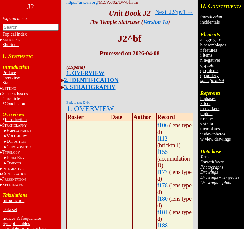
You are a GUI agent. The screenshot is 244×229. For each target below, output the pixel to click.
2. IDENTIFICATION (91, 80)
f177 (162, 172)
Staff (7, 82)
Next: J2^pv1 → (174, 12)
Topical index (15, 34)
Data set (10, 209)
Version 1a (155, 22)
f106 (162, 125)
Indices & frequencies (22, 218)
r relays (207, 118)
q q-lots (207, 65)
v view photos (213, 134)
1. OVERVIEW (85, 73)
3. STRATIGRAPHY (90, 87)
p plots (206, 113)
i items (206, 55)
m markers (209, 108)
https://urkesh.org (82, 2)
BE (18, 157)
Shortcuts (11, 44)
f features (208, 50)
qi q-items (209, 70)
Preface (9, 72)
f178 (162, 185)
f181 (162, 212)
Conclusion (15, 103)
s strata (206, 123)
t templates (210, 129)
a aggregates (211, 40)
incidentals (210, 22)
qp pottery (209, 75)
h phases (208, 98)
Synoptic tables (16, 223)
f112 (162, 138)
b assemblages (213, 45)
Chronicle (11, 98)
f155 (162, 152)
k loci (205, 103)
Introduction (16, 119)
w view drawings (215, 139)
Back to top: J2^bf (78, 102)
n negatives (210, 60)
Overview (11, 77)
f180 (162, 199)
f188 (162, 225)
